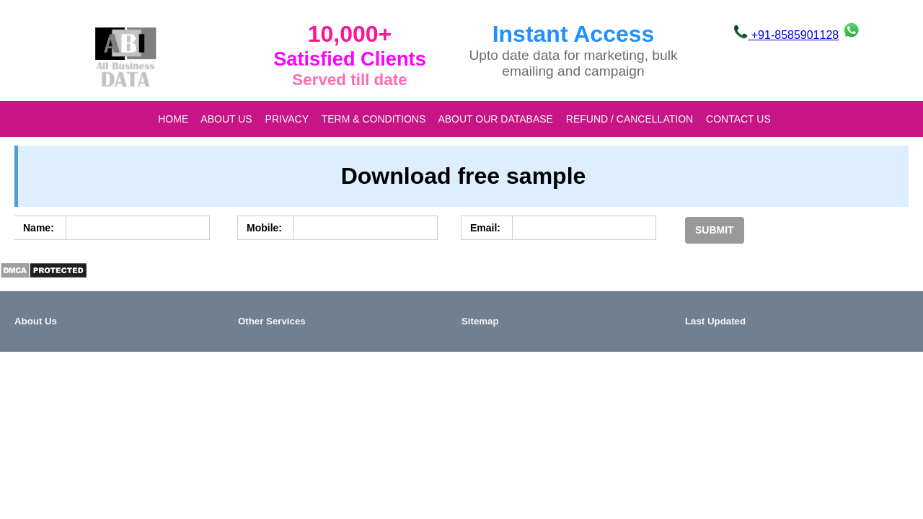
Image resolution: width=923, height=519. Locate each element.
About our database (495, 119)
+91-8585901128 (786, 35)
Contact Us (738, 119)
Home (173, 119)
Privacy (287, 119)
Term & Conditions (374, 119)
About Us (226, 119)
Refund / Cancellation (629, 119)
